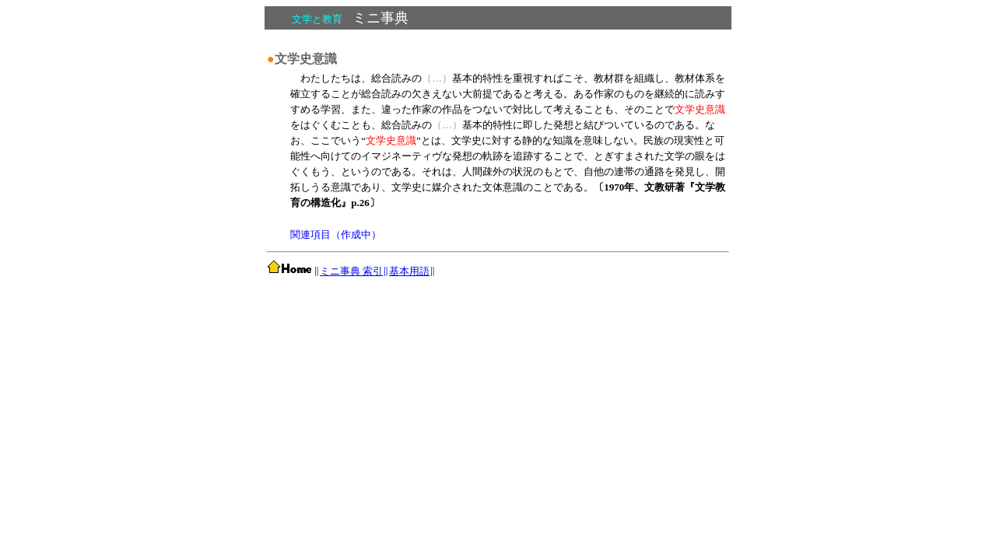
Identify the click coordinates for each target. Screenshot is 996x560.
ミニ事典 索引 (351, 271)
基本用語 (409, 271)
